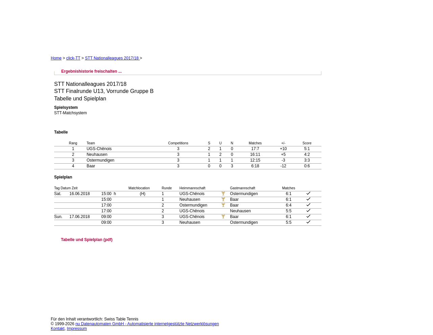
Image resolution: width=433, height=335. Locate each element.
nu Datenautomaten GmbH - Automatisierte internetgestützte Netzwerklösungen (147, 323)
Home (56, 58)
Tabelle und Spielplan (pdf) (86, 239)
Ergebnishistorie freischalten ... (91, 71)
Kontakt (58, 328)
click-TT (73, 58)
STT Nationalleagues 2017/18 (112, 58)
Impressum (77, 328)
